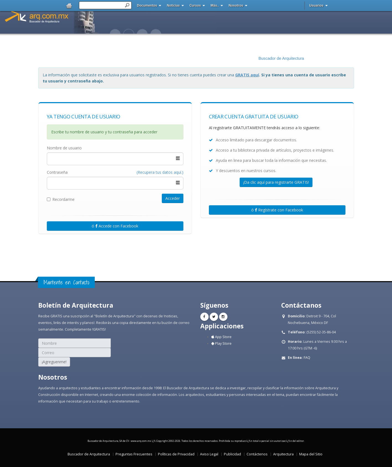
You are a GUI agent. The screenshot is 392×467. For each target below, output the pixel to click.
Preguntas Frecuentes (134, 454)
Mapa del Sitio (310, 454)
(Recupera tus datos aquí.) (160, 172)
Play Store (221, 343)
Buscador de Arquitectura (281, 58)
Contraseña (57, 172)
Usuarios (316, 5)
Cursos (195, 5)
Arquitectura (283, 454)
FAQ (307, 357)
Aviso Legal (209, 454)
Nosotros (236, 5)
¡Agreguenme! (54, 361)
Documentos (147, 5)
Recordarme (61, 199)
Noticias (173, 5)
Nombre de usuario (64, 148)
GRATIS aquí (247, 74)
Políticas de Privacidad (176, 454)
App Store (221, 336)
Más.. (215, 5)
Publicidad (232, 454)
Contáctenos (257, 454)
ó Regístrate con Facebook (277, 209)
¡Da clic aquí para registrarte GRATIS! (276, 182)
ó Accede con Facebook (115, 226)
